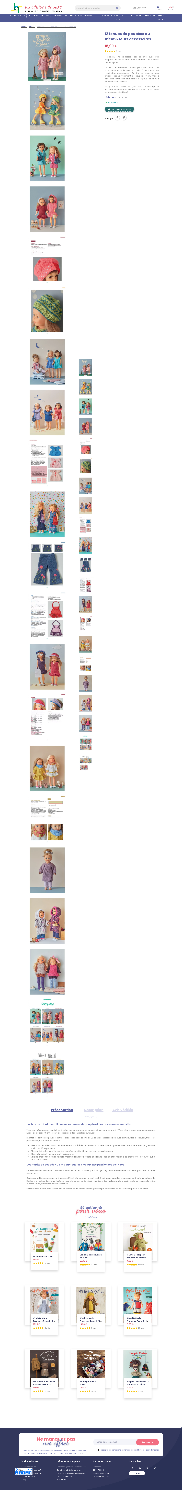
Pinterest (123, 119)
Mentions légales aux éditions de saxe (71, 1467)
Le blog (23, 1479)
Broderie (70, 15)
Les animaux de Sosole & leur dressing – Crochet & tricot (44, 1384)
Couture (57, 15)
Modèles (150, 15)
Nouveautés (17, 15)
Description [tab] (94, 1110)
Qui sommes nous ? (28, 1467)
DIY (97, 15)
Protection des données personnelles (71, 1473)
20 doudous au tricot (43, 1256)
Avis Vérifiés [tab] (122, 1110)
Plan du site (61, 1479)
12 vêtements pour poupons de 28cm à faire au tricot (136, 1258)
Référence (110, 97)
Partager (117, 119)
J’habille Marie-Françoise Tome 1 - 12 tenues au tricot (90, 1321)
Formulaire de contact (101, 1476)
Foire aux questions (64, 1476)
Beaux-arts (118, 17)
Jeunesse (106, 15)
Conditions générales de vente (69, 1470)
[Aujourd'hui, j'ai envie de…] (98, 8)
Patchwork (85, 15)
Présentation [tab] (62, 1110)
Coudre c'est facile (28, 1476)
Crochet (33, 15)
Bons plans (161, 17)
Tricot (45, 15)
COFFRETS (137, 15)
